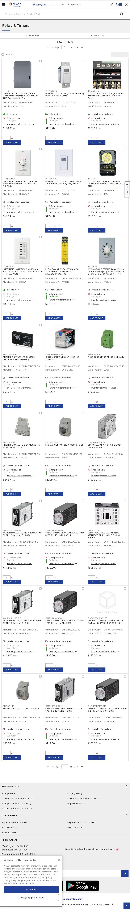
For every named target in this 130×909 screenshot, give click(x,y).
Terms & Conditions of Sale (17, 798)
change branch (74, 4)
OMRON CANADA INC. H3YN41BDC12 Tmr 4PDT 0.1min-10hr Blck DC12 (64, 621)
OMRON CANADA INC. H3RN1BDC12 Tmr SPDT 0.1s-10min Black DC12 (64, 709)
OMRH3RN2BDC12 (12, 618)
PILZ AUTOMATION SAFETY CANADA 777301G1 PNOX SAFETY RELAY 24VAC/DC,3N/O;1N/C (61, 271)
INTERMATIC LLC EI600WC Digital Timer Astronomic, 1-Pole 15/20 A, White (63, 182)
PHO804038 (51, 442)
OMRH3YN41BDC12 (54, 618)
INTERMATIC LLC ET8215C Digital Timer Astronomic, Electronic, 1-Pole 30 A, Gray (105, 95)
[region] (31, 881)
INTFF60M (92, 266)
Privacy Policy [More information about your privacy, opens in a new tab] (28, 883)
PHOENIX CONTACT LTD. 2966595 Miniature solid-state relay (19, 358)
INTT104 (91, 179)
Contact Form (9, 832)
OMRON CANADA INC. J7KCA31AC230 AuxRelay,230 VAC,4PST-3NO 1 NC (106, 621)
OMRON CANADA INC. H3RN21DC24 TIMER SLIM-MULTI (104, 446)
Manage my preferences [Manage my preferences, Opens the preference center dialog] (31, 897)
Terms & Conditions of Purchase (85, 798)
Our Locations (10, 827)
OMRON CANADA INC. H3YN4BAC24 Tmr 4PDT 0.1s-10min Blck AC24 (64, 534)
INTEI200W (8, 266)
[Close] (58, 860)
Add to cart (12, 142)
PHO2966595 (10, 354)
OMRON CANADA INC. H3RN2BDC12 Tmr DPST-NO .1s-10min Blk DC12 (22, 621)
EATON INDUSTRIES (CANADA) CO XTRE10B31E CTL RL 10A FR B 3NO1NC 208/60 (104, 535)
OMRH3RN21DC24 (97, 442)
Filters (32, 35)
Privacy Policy (74, 793)
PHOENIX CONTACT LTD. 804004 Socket (106, 357)
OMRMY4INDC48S (54, 354)
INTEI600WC (51, 179)
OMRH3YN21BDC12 (97, 706)
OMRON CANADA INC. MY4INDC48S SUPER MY (62, 358)
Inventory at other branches (19, 124)
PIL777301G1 (51, 266)
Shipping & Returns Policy (16, 803)
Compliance (8, 793)
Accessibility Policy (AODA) (17, 808)
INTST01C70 (51, 91)
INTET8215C (93, 91)
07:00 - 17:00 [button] (55, 4)
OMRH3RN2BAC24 (12, 530)
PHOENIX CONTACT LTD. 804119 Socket (21, 708)
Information (65, 786)
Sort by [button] (96, 35)
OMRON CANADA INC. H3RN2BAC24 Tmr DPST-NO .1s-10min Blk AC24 (22, 534)
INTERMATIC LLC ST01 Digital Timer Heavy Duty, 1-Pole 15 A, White (64, 94)
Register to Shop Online (80, 822)
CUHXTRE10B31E (95, 530)
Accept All (31, 889)
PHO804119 (8, 706)
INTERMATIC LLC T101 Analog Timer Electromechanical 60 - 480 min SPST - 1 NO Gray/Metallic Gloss (22, 95)
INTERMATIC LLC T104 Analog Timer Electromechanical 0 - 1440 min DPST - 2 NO (106, 183)
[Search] (65, 14)
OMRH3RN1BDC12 (54, 706)
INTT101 (6, 91)
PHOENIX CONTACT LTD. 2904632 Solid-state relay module (22, 446)
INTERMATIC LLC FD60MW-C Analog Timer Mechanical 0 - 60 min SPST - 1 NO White (21, 183)
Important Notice (77, 803)
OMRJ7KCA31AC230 (97, 618)
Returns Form (75, 827)
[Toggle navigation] (3, 5)
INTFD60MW (9, 179)
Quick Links (65, 815)
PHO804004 (94, 354)
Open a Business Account (16, 822)
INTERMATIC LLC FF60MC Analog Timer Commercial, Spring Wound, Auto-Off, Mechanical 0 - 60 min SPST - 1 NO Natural (106, 272)
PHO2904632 (10, 442)
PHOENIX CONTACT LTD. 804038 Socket (64, 445)
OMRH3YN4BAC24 (54, 530)
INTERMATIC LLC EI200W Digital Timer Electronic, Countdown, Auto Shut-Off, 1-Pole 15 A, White (22, 271)
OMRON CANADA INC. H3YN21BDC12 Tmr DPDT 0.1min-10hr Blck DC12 (107, 709)
